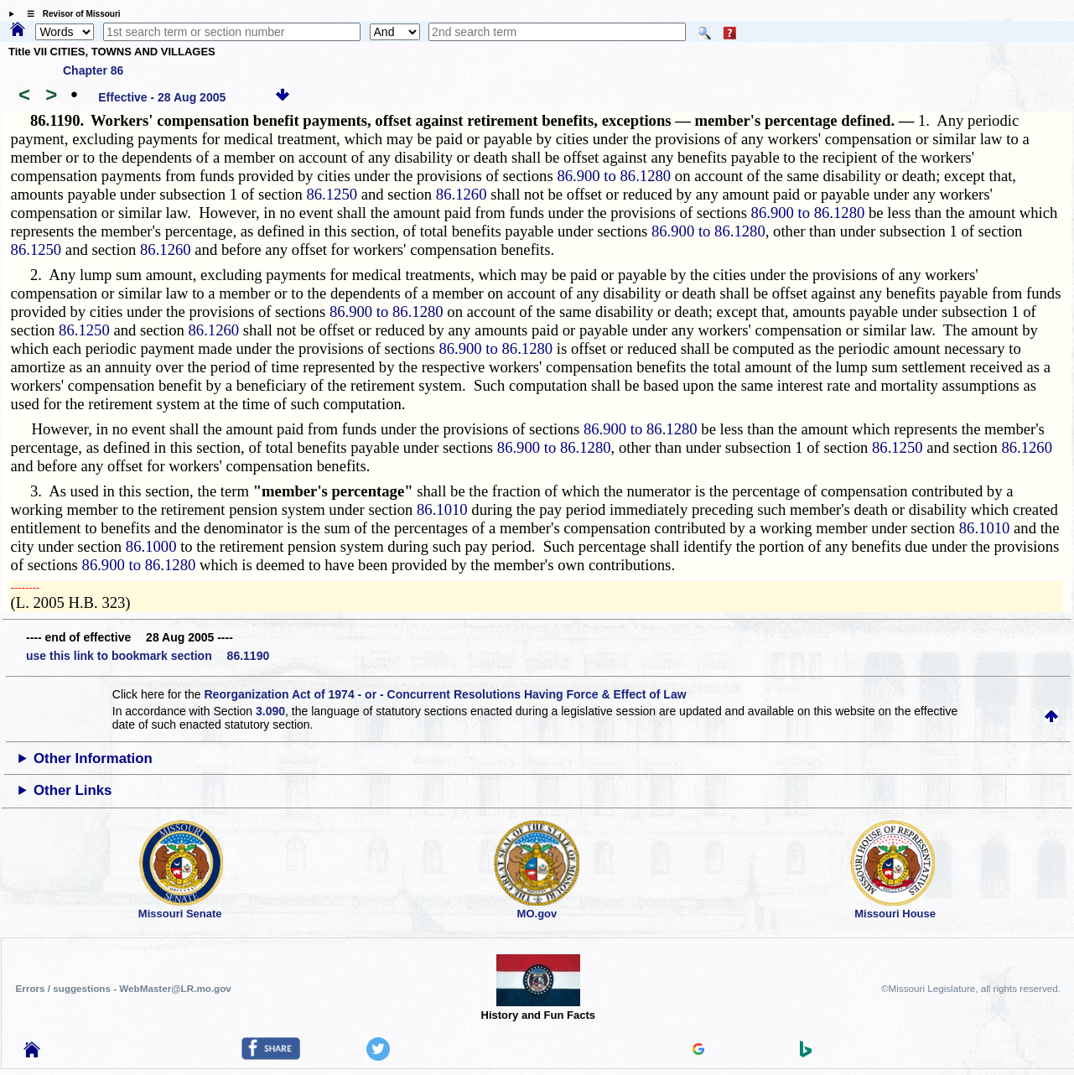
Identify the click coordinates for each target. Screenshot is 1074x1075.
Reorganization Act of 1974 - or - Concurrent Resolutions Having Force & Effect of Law (445, 694)
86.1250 (331, 194)
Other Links (73, 790)
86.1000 (151, 546)
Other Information (93, 758)
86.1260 (461, 194)
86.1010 (442, 509)
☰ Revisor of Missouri (69, 13)
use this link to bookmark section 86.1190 (147, 655)
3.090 (270, 711)
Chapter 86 (93, 70)
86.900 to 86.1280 (614, 175)
